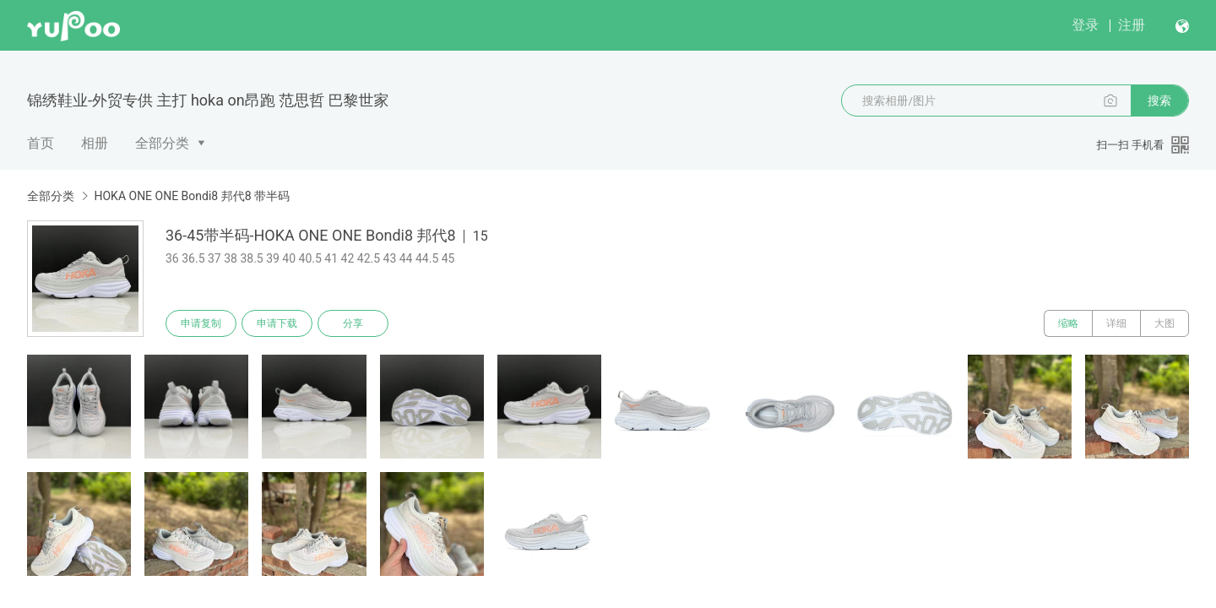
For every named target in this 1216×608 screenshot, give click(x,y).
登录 (1085, 25)
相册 (94, 143)
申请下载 (277, 323)
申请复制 (201, 323)
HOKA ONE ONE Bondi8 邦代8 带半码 (192, 196)
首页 (40, 143)
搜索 (1159, 100)
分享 (353, 323)
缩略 (1068, 323)
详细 (1116, 323)
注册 (1131, 25)
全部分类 (162, 143)
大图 (1164, 323)
